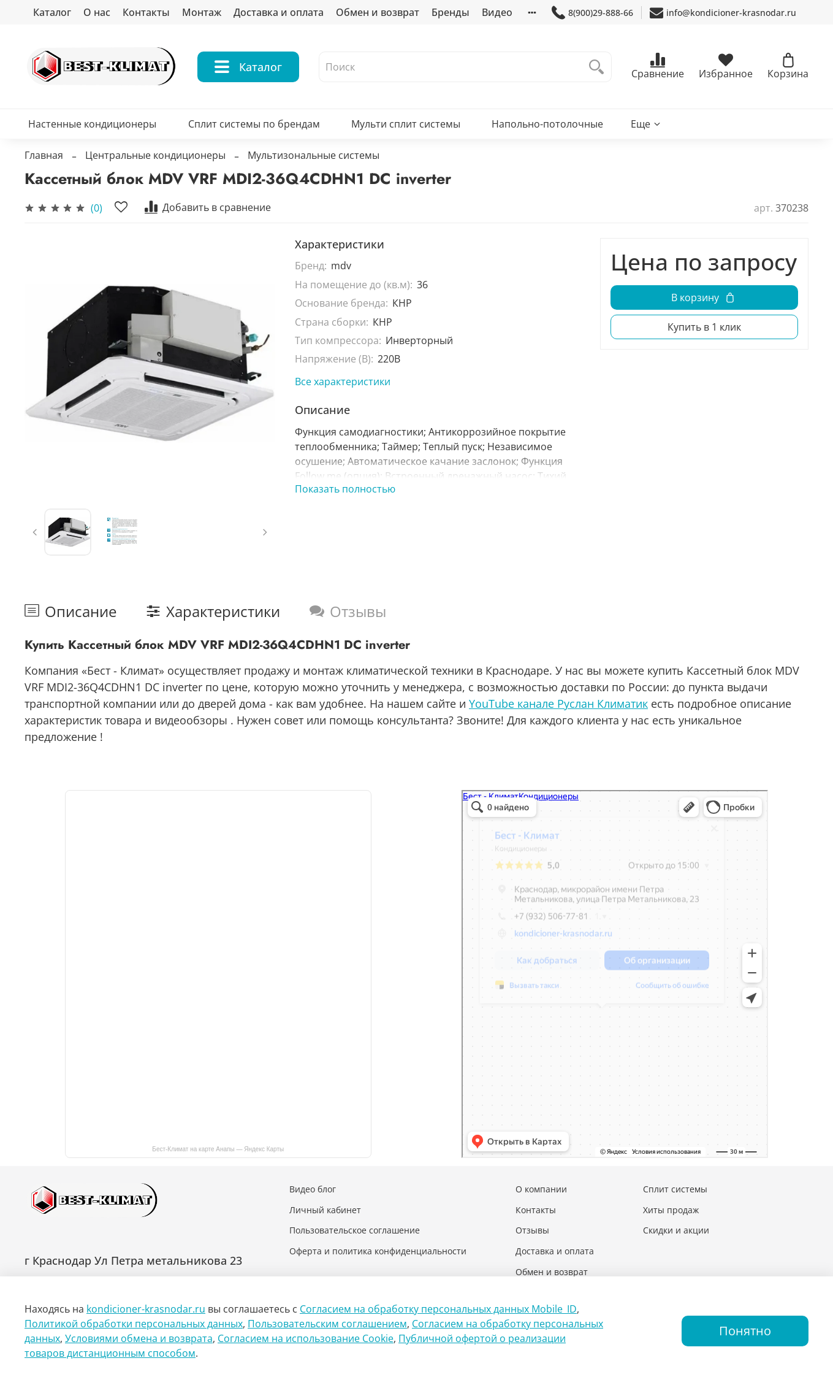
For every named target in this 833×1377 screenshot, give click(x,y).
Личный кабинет (325, 1210)
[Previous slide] (35, 532)
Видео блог (312, 1189)
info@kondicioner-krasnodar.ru (723, 12)
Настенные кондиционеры (92, 124)
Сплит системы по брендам (254, 124)
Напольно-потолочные (547, 124)
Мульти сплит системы (405, 124)
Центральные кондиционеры (155, 155)
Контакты (146, 12)
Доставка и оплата (279, 12)
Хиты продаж (671, 1210)
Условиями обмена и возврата (139, 1338)
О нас (96, 12)
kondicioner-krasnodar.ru (145, 1309)
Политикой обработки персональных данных (134, 1323)
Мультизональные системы (313, 155)
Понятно (745, 1330)
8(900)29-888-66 (592, 12)
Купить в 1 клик (704, 327)
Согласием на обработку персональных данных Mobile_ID (438, 1309)
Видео (497, 12)
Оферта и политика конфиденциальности (377, 1251)
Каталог (52, 12)
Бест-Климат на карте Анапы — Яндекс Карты (218, 1149)
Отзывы (532, 1230)
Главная (44, 155)
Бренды (451, 12)
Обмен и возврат (377, 12)
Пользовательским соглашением (327, 1323)
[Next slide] (264, 532)
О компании (541, 1189)
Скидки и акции (676, 1230)
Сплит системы (675, 1189)
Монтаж (201, 12)
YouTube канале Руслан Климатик (558, 703)
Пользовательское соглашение (354, 1230)
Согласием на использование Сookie (306, 1338)
